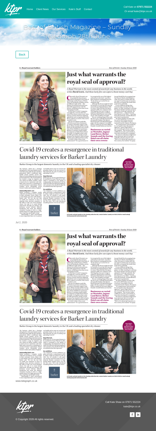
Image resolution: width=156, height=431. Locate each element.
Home (30, 9)
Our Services (59, 9)
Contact (88, 9)
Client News (42, 9)
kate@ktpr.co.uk (132, 406)
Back (22, 54)
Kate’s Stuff (75, 9)
